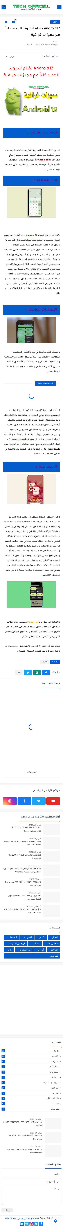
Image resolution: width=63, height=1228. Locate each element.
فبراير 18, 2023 (35, 825)
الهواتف (54, 949)
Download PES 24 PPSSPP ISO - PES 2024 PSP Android (23, 884)
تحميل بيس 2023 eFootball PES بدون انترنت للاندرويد (24, 897)
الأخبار (55, 937)
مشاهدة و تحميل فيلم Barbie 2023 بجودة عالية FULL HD (22, 911)
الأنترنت (28, 937)
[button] (46, 672)
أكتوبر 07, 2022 (35, 893)
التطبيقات (13, 937)
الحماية (36, 943)
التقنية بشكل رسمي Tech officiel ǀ (20, 1219)
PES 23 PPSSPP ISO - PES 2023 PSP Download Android (26, 829)
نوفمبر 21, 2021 (34, 866)
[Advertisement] (31, 999)
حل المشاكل (25, 949)
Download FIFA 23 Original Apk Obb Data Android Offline (22, 843)
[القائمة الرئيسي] (59, 7)
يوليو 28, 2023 (35, 879)
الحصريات (53, 943)
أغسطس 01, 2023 (33, 906)
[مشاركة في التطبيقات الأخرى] (19, 672)
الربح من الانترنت (17, 943)
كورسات (54, 956)
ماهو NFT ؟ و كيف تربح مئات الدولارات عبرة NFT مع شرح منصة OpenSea (22, 870)
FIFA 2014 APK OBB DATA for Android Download (24, 857)
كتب (10, 949)
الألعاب (42, 937)
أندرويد (55, 22)
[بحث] (4, 7)
